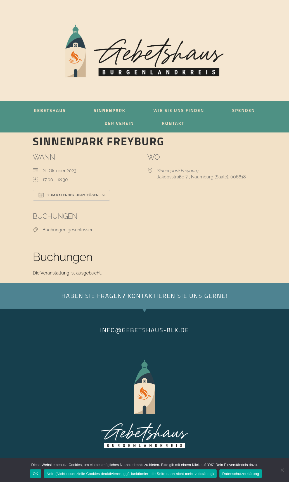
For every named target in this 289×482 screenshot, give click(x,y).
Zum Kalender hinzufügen (69, 194)
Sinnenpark (109, 110)
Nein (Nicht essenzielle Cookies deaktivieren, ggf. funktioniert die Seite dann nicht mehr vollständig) (130, 474)
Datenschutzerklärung (240, 474)
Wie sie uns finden (178, 110)
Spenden (243, 110)
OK (35, 474)
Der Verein (119, 123)
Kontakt (173, 123)
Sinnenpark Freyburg (178, 170)
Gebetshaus (50, 110)
